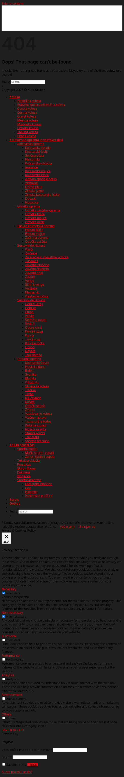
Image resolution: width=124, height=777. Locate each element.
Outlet (14, 503)
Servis (14, 500)
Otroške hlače (35, 214)
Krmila (29, 335)
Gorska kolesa (27, 108)
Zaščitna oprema (36, 238)
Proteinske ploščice (38, 496)
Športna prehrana (37, 441)
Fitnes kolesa (26, 136)
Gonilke (30, 308)
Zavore (30, 277)
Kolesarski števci (37, 363)
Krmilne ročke (34, 343)
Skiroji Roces (26, 468)
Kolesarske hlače (37, 175)
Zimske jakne (34, 191)
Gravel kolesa (26, 116)
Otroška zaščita (36, 241)
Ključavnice (33, 398)
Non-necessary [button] (12, 613)
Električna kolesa (29, 101)
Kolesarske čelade (38, 148)
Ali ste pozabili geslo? (17, 772)
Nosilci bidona (35, 367)
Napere (30, 351)
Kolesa (14, 97)
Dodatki (30, 198)
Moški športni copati (39, 453)
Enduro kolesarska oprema (35, 226)
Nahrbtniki (32, 159)
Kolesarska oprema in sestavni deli (36, 140)
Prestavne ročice (36, 296)
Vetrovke (31, 183)
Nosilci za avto (35, 429)
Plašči (29, 249)
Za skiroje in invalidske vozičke (46, 257)
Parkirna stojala (35, 425)
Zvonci (30, 410)
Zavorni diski (34, 273)
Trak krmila (32, 339)
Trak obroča (33, 355)
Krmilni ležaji (34, 331)
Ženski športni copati (39, 456)
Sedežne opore (35, 320)
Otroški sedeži (35, 406)
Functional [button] (9, 636)
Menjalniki (32, 292)
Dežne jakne (33, 187)
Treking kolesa (27, 132)
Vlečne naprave (35, 417)
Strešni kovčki (35, 433)
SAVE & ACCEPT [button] (13, 730)
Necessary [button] (9, 589)
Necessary (13, 593)
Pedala (29, 316)
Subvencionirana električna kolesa (41, 105)
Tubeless (31, 261)
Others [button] (6, 714)
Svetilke (30, 374)
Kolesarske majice (38, 171)
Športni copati (27, 449)
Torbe (29, 394)
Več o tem (67, 526)
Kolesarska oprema (30, 144)
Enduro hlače (34, 230)
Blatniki (30, 378)
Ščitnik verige (34, 284)
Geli (28, 488)
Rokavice (31, 167)
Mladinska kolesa (29, 124)
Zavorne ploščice (37, 265)
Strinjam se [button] (87, 526)
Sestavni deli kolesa (31, 245)
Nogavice (31, 202)
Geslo (7, 757)
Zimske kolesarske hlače (42, 194)
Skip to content (13, 3)
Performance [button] (11, 656)
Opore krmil (33, 327)
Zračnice (31, 253)
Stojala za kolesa (37, 386)
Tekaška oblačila (28, 460)
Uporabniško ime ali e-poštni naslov (27, 750)
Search (6, 81)
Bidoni (29, 370)
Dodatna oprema (29, 359)
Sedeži (29, 324)
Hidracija (31, 492)
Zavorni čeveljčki (37, 269)
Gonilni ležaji (34, 304)
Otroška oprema (28, 206)
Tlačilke (30, 390)
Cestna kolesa (27, 112)
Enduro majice (35, 234)
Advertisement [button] (12, 695)
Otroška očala (34, 222)
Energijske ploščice (38, 484)
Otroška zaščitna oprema (42, 210)
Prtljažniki (31, 382)
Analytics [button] (8, 675)
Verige (29, 281)
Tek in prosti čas (21, 445)
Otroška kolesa (27, 128)
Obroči (30, 347)
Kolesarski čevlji (36, 151)
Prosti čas (24, 464)
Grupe (29, 312)
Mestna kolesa (27, 120)
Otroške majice (35, 218)
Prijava (33, 764)
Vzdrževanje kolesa (38, 413)
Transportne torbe (38, 421)
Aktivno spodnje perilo (41, 179)
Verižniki (31, 288)
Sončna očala (34, 155)
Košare (30, 402)
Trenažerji (32, 437)
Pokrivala (23, 472)
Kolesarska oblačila (38, 163)
